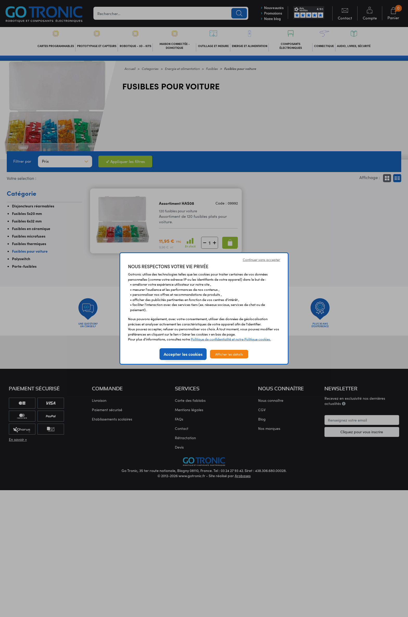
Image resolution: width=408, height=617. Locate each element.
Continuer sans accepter (261, 259)
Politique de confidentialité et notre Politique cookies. (231, 339)
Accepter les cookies (183, 354)
